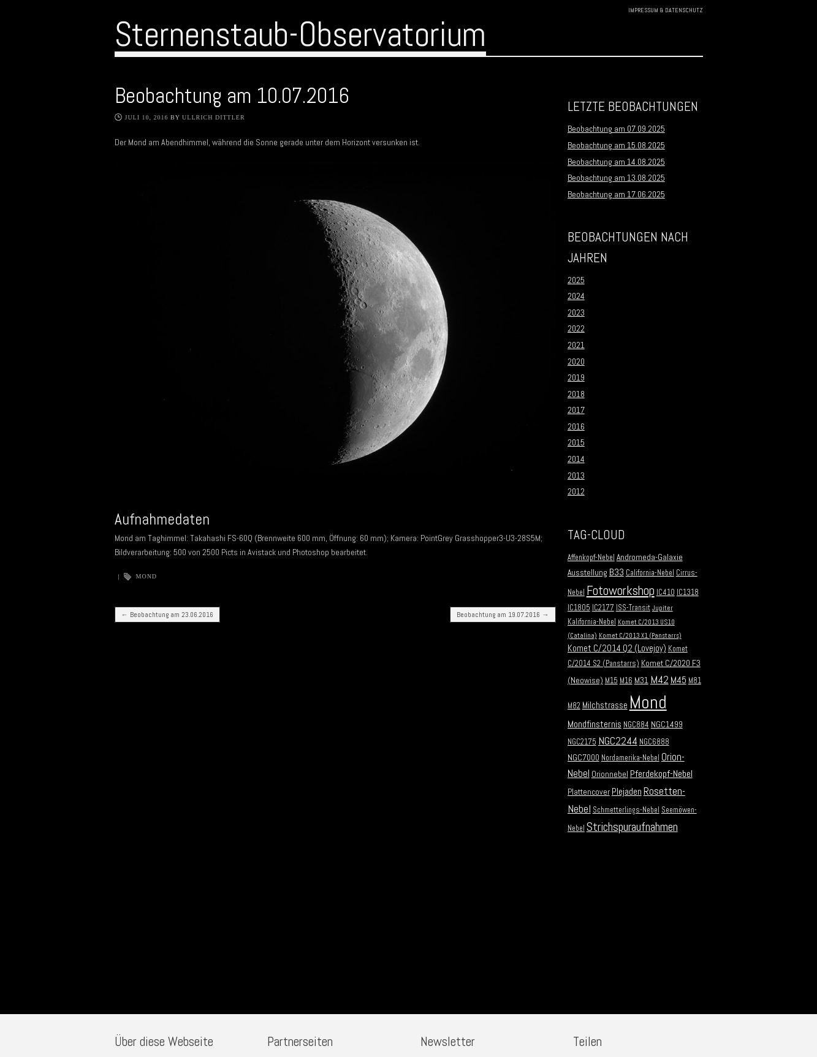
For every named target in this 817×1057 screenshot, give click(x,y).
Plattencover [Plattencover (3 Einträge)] (589, 792)
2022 (576, 328)
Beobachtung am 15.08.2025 (616, 145)
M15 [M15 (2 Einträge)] (611, 681)
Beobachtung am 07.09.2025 (616, 128)
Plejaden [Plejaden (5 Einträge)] (627, 792)
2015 (576, 442)
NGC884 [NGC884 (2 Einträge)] (636, 725)
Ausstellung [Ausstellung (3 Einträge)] (587, 572)
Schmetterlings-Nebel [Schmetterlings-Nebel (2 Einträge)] (626, 810)
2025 (576, 280)
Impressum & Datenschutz (665, 10)
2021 (576, 344)
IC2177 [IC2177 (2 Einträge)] (603, 608)
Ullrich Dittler (213, 117)
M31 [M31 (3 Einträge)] (641, 680)
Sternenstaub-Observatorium (300, 34)
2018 (576, 394)
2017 (576, 409)
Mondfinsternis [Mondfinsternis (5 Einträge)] (594, 724)
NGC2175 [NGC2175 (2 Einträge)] (582, 742)
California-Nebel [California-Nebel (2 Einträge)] (650, 573)
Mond (147, 576)
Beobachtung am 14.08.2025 (616, 161)
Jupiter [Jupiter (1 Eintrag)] (662, 608)
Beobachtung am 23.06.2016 (167, 614)
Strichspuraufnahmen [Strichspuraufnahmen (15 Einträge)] (632, 827)
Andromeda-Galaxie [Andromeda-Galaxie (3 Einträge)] (650, 557)
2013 (576, 475)
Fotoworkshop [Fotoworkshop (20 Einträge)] (621, 590)
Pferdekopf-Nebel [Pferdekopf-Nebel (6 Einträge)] (661, 773)
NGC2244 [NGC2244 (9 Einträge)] (617, 741)
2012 (576, 491)
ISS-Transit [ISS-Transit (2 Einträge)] (633, 608)
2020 (576, 361)
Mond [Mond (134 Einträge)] (648, 702)
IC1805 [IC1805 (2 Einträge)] (579, 608)
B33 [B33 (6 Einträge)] (616, 572)
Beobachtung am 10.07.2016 (232, 95)
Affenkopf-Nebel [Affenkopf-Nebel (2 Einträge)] (591, 558)
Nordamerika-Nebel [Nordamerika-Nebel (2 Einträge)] (630, 758)
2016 (576, 426)
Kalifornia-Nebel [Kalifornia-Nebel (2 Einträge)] (592, 622)
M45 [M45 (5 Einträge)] (678, 680)
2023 (576, 312)
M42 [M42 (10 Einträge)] (659, 679)
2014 (576, 458)
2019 (576, 377)
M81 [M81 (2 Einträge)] (694, 681)
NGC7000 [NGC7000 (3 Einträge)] (583, 757)
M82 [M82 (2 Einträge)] (574, 706)
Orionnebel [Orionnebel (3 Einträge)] (609, 774)
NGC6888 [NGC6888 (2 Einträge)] (654, 742)
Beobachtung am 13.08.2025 (616, 177)
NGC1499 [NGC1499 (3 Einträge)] (667, 724)
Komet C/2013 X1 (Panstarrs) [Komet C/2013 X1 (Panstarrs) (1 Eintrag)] (640, 636)
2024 (576, 295)
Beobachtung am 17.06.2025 (616, 194)
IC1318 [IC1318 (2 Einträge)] (688, 592)
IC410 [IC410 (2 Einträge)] (665, 592)
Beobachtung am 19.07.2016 (503, 614)
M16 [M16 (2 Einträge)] (626, 681)
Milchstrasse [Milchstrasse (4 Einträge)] (605, 705)
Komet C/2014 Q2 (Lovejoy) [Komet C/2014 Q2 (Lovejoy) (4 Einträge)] (617, 648)
